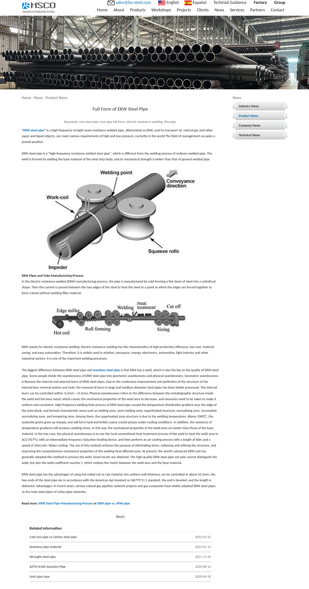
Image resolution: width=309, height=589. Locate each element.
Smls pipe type (40, 577)
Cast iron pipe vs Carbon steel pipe (53, 537)
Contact (277, 10)
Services (237, 10)
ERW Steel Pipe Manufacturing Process (66, 503)
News (219, 10)
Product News (248, 116)
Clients (203, 10)
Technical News (249, 135)
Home (102, 10)
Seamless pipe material (45, 547)
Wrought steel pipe (43, 557)
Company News (249, 125)
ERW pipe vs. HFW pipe (113, 503)
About (118, 10)
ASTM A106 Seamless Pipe (48, 567)
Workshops (161, 10)
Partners (257, 10)
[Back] (120, 517)
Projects (184, 10)
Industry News (249, 106)
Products (138, 10)
